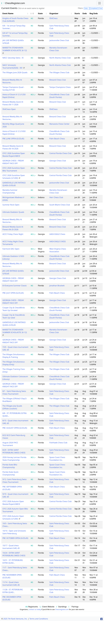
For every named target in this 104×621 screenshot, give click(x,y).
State (86, 8)
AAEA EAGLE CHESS (57, 241)
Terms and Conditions (38, 618)
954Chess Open (9, 109)
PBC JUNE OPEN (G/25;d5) (13, 138)
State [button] (40, 13)
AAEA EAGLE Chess (57, 234)
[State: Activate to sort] (42, 13)
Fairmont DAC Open (10, 249)
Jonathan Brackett (57, 285)
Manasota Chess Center (59, 124)
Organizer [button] (53, 13)
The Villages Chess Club (59, 72)
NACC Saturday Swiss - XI (12, 58)
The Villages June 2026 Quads (14, 72)
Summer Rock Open (10, 204)
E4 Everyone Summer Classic (14, 285)
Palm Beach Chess (57, 138)
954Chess (53, 18)
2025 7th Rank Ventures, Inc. (15, 618)
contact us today (35, 609)
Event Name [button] (7, 13)
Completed (93, 8)
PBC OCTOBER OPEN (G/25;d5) (15, 538)
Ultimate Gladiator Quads (13, 212)
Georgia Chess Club (57, 160)
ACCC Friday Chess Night (12, 234)
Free (100, 8)
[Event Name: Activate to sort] (15, 13)
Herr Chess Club (56, 197)
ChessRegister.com (13, 3)
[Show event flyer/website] (35, 94)
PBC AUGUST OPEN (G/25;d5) (14, 428)
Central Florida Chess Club (60, 153)
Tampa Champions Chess (60, 87)
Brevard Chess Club (57, 80)
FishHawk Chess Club (58, 442)
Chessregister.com (62, 609)
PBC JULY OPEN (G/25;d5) (13, 293)
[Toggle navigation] (99, 3)
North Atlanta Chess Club (60, 58)
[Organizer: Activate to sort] (60, 13)
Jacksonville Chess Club (59, 40)
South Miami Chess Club (59, 204)
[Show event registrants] (32, 18)
